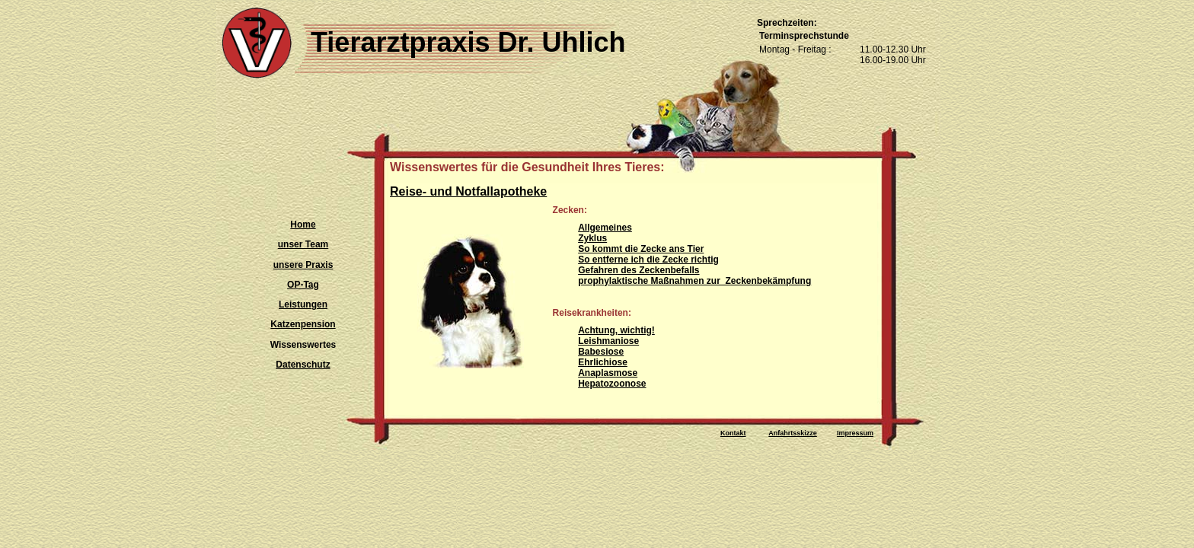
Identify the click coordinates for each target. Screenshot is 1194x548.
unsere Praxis (303, 265)
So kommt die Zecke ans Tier (641, 249)
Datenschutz (303, 364)
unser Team (303, 244)
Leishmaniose (608, 341)
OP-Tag (303, 284)
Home (302, 224)
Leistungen (303, 304)
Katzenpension (302, 324)
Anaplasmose (607, 373)
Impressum (855, 433)
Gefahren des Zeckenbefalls (638, 270)
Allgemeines (605, 227)
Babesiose (601, 351)
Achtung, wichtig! (616, 330)
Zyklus (592, 238)
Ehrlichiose (602, 362)
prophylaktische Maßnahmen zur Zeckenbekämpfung (694, 281)
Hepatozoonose (612, 383)
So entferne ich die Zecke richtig (648, 259)
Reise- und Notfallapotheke (468, 191)
